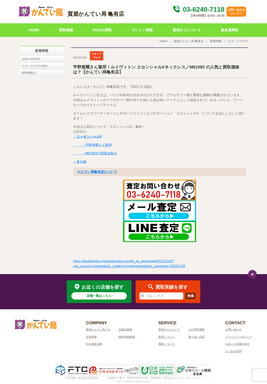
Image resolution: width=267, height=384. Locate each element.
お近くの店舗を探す (237, 343)
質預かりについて (187, 30)
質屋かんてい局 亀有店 (189, 41)
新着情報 (216, 41)
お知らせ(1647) (31, 58)
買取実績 (66, 30)
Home (163, 41)
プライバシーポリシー (238, 336)
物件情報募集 (127, 336)
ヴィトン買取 (142, 30)
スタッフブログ (238, 41)
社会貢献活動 (94, 343)
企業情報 (91, 336)
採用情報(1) (29, 72)
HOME (34, 30)
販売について (166, 336)
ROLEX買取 (102, 30)
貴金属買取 (229, 30)
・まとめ (79, 161)
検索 (190, 296)
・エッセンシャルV (87, 136)
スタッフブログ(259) (34, 65)
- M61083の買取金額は (95, 153)
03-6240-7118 (198, 9)
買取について (166, 343)
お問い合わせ (233, 329)
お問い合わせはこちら (236, 11)
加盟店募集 (125, 329)
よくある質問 (233, 351)
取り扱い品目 (196, 336)
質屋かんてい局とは (98, 329)
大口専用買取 (196, 329)
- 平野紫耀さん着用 (92, 145)
